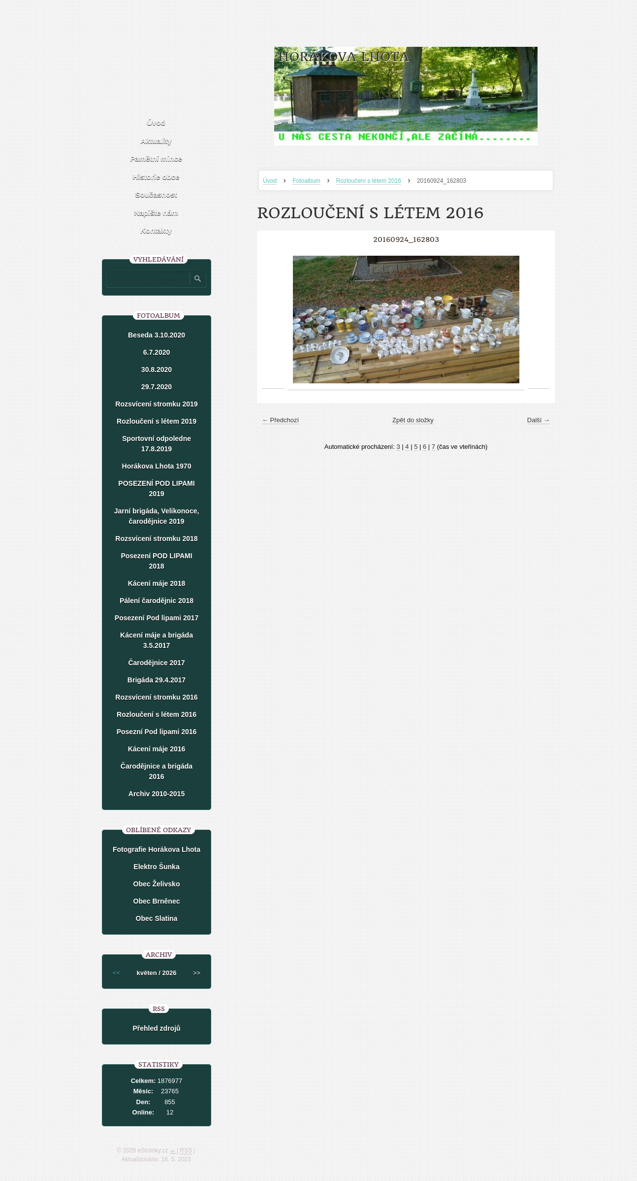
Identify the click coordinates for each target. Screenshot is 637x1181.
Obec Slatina (157, 918)
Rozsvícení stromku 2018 (156, 538)
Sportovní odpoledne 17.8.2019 (156, 444)
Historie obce (155, 176)
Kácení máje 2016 (157, 749)
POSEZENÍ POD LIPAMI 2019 (156, 488)
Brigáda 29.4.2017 (156, 680)
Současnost (156, 194)
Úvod (270, 180)
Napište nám (156, 212)
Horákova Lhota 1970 (156, 466)
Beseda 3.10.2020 (156, 335)
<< (116, 973)
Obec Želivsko (156, 884)
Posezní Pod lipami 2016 (157, 732)
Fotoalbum (306, 180)
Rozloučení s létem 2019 (156, 421)
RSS (186, 1150)
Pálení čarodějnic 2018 (156, 601)
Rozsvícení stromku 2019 (156, 404)
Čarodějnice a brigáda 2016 (156, 771)
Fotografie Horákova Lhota (156, 849)
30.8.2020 (156, 369)
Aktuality (155, 140)
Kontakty (156, 230)
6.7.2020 (156, 352)
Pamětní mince (156, 158)
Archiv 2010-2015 (156, 794)
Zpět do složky (413, 420)
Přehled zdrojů (156, 1028)
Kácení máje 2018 (157, 583)
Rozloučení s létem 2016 (368, 180)
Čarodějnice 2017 (156, 663)
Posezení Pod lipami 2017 (156, 618)
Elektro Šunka (156, 867)
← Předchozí (280, 420)
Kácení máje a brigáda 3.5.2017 (156, 640)
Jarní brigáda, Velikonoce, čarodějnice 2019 (156, 516)
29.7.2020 (156, 387)
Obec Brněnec (156, 901)
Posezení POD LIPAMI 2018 (156, 561)
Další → (538, 420)
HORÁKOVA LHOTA (343, 57)
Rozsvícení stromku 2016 (156, 697)
